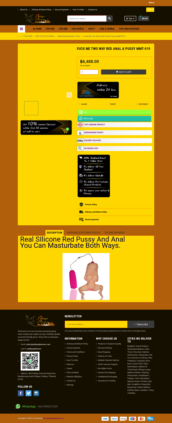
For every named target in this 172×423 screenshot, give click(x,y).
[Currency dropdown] (150, 9)
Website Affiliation (74, 376)
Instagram (36, 393)
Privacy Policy (72, 356)
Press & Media (73, 372)
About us (70, 364)
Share (83, 104)
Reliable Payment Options (108, 360)
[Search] (90, 18)
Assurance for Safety (106, 381)
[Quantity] (89, 71)
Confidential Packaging (107, 376)
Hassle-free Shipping (106, 372)
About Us (23, 10)
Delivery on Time (105, 356)
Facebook (21, 393)
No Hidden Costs (105, 368)
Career (69, 368)
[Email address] (96, 324)
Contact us (71, 381)
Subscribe (141, 324)
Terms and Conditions (76, 352)
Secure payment (73, 348)
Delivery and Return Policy (77, 344)
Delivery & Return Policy (40, 10)
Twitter (28, 393)
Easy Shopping (104, 352)
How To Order (77, 10)
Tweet (111, 104)
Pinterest (142, 104)
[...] (31, 340)
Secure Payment (61, 10)
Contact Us (91, 10)
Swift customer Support (108, 364)
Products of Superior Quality (109, 344)
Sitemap (70, 385)
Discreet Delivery (105, 348)
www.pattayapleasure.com (53, 418)
